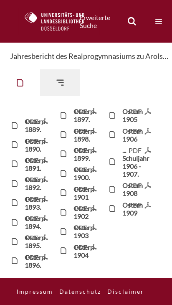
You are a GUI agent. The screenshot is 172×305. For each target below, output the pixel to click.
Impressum (35, 291)
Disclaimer (125, 291)
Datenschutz (80, 291)
